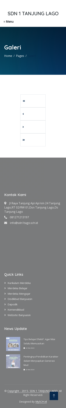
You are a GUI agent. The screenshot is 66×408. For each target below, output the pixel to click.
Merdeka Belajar (17, 288)
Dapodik (12, 304)
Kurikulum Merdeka (19, 283)
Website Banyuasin (19, 315)
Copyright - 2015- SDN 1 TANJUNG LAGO (32, 391)
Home (8, 56)
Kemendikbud (16, 309)
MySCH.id (41, 401)
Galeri (32, 56)
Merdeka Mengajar (19, 293)
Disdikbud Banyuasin (20, 299)
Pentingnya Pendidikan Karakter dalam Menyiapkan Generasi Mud (41, 361)
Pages (20, 56)
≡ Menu (9, 22)
